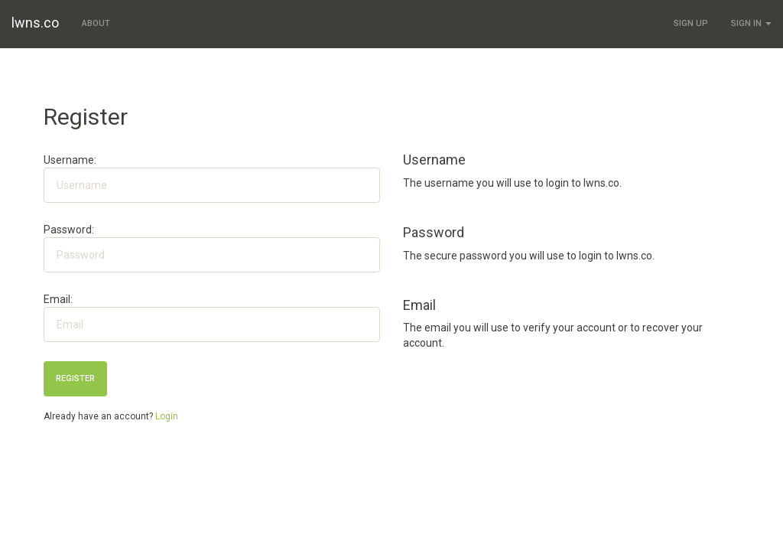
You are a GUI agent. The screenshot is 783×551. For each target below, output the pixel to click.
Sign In (751, 23)
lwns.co (35, 23)
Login (166, 416)
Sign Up (691, 23)
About (96, 23)
